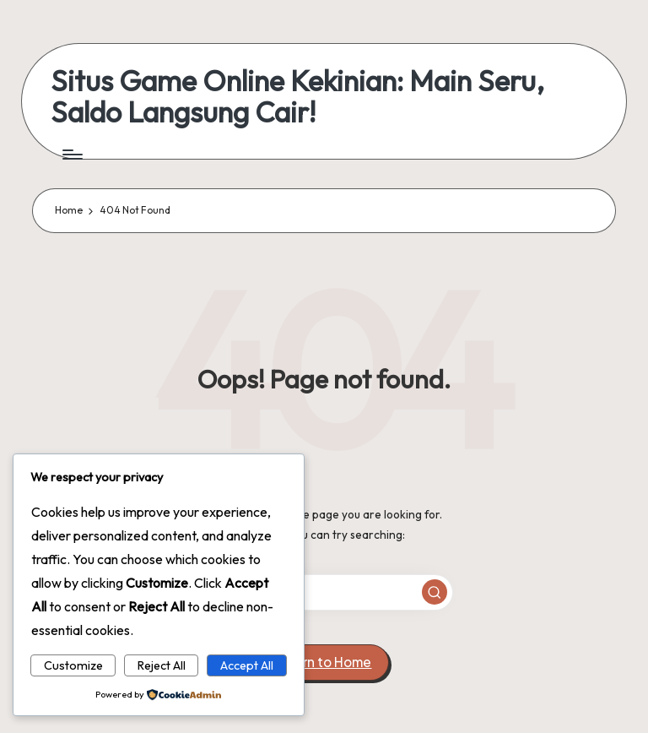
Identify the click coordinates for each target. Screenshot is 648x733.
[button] (434, 592)
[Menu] (71, 154)
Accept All (246, 665)
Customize (73, 665)
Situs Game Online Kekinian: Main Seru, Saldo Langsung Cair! (297, 96)
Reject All (162, 665)
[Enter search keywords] (323, 592)
